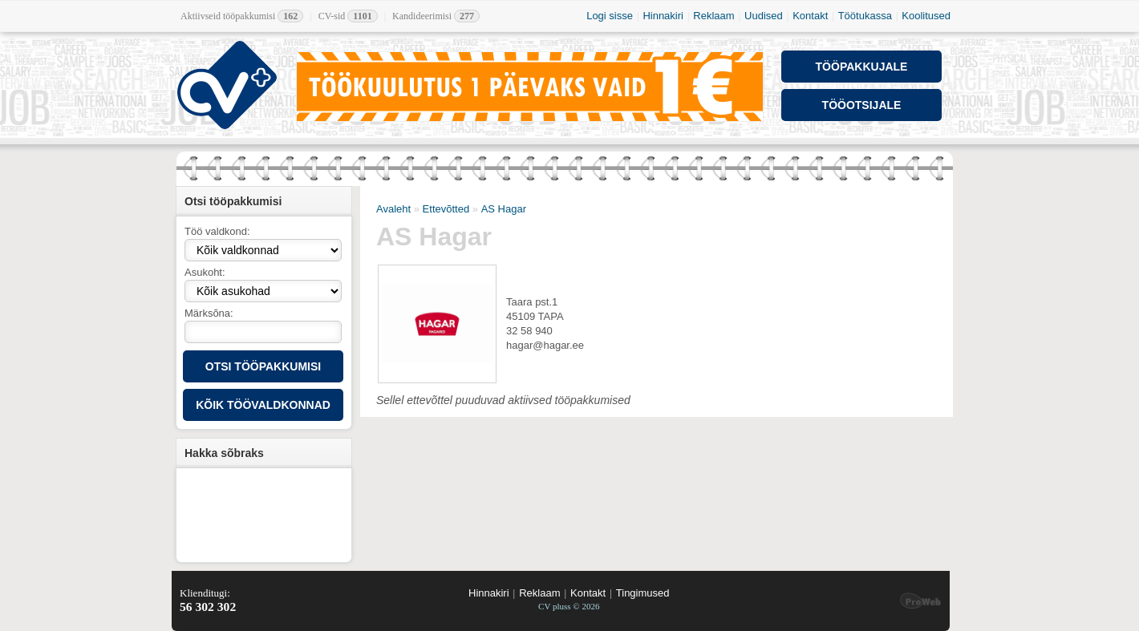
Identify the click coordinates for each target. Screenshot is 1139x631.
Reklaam (713, 16)
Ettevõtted (446, 209)
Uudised (763, 16)
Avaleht (393, 209)
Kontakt (810, 16)
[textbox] (263, 332)
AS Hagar (503, 209)
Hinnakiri (662, 16)
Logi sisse (609, 16)
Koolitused (926, 16)
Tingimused (643, 593)
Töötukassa (865, 16)
